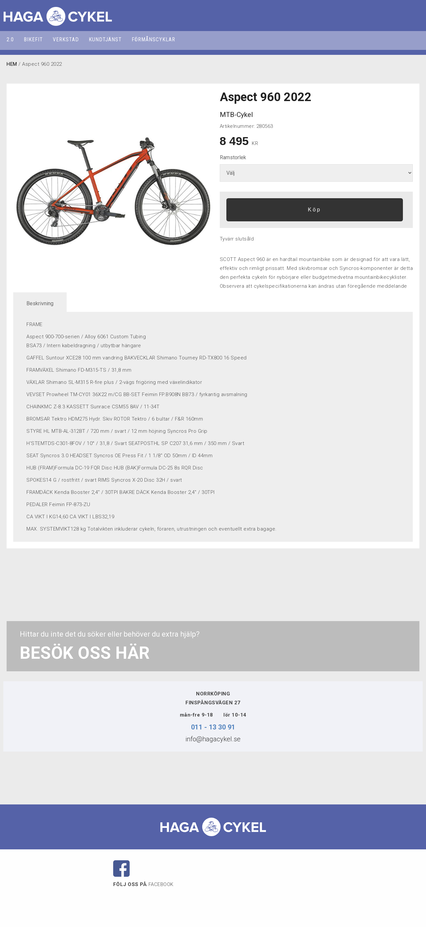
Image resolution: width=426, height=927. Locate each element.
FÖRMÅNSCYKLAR (153, 39)
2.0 (10, 39)
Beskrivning (39, 303)
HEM (12, 64)
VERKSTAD (66, 39)
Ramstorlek (233, 157)
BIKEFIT (33, 39)
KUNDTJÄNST (105, 39)
